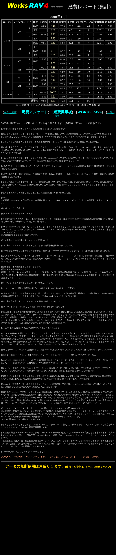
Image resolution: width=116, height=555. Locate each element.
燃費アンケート (35, 112)
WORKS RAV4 (89, 112)
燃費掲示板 (62, 112)
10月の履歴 (10, 112)
